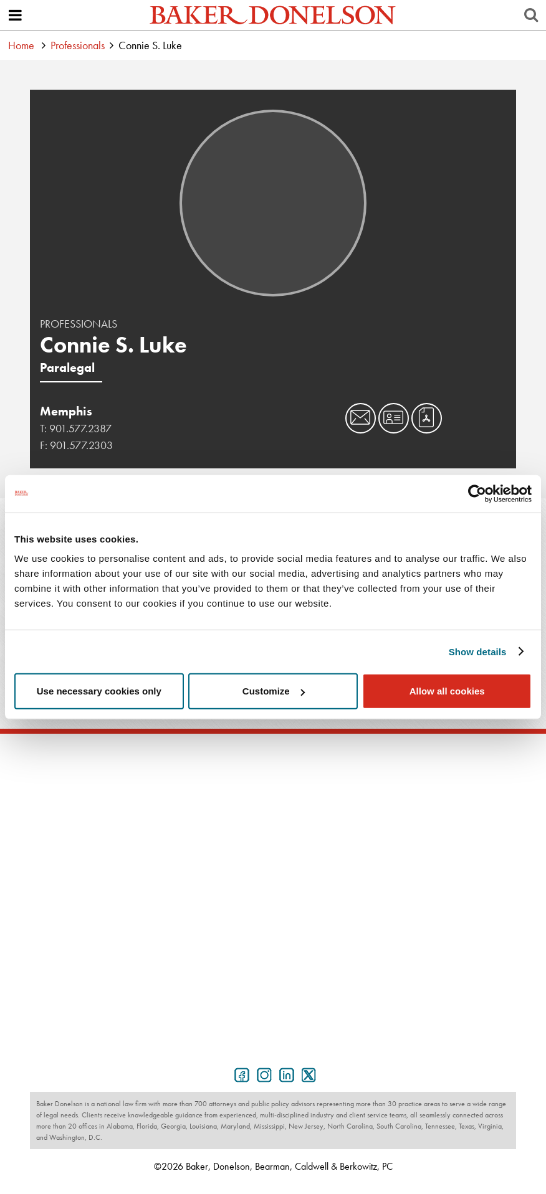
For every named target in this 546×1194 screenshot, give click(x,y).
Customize (273, 691)
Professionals (77, 45)
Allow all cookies (447, 691)
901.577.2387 (80, 428)
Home (21, 45)
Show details (478, 651)
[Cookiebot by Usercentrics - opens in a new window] (477, 493)
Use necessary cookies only (99, 691)
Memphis (66, 411)
